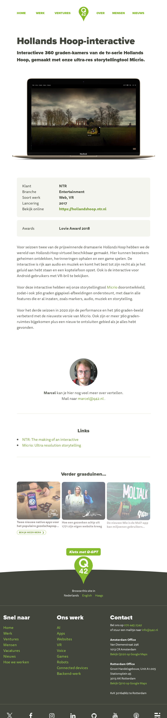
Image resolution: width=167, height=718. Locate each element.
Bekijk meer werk (30, 535)
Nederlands (71, 595)
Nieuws (138, 13)
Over (100, 13)
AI (58, 627)
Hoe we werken (16, 662)
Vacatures (11, 650)
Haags (99, 595)
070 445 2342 (133, 625)
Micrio (112, 290)
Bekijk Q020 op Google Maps (128, 654)
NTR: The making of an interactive (50, 442)
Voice (61, 650)
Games (62, 656)
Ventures (63, 13)
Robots (63, 662)
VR (59, 645)
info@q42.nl (150, 629)
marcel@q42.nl (91, 401)
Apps (61, 633)
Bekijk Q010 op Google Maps (128, 683)
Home (21, 13)
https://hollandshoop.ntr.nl (82, 209)
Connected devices (72, 668)
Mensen (118, 13)
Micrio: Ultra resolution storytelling (51, 448)
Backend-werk (69, 673)
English (87, 595)
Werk (40, 13)
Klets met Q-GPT (83, 552)
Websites (64, 639)
